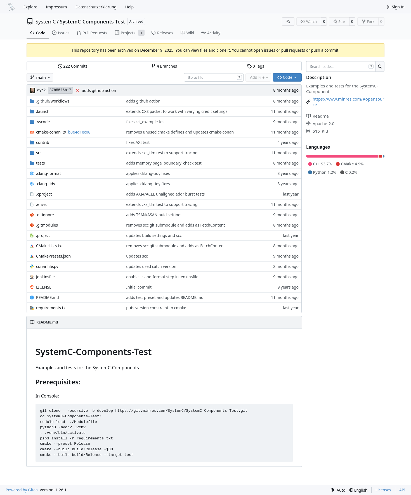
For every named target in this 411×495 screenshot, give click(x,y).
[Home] (10, 7)
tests (40, 163)
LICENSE (43, 287)
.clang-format (48, 173)
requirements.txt (51, 307)
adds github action (99, 90)
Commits (73, 66)
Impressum (56, 6)
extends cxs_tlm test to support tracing (161, 152)
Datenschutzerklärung (95, 6)
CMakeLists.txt (49, 245)
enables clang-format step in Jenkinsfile (162, 276)
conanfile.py (47, 266)
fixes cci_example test (146, 121)
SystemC (46, 21)
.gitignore (45, 214)
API (402, 489)
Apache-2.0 (320, 123)
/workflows (52, 101)
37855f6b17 (60, 90)
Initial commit (139, 287)
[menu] (337, 490)
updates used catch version (151, 266)
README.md (47, 297)
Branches (164, 66)
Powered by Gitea (22, 489)
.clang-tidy (45, 183)
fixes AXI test (138, 142)
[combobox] (214, 77)
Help (129, 6)
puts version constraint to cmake (156, 307)
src (38, 152)
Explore (30, 6)
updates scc (137, 256)
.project (43, 235)
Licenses (383, 489)
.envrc (41, 204)
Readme (317, 116)
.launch (42, 111)
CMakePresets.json (53, 256)
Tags (255, 66)
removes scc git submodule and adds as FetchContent (175, 225)
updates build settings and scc (154, 235)
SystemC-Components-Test (92, 21)
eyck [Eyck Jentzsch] (41, 89)
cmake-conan (48, 132)
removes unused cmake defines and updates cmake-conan (180, 132)
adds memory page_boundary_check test (164, 163)
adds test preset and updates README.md (164, 297)
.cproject (44, 194)
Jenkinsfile (45, 276)
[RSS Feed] (288, 21)
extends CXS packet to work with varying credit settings (176, 111)
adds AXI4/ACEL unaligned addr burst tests (165, 194)
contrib (42, 142)
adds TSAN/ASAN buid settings (154, 214)
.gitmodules (47, 225)
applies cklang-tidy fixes (148, 173)
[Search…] (379, 66)
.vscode (43, 121)
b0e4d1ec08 (79, 132)
